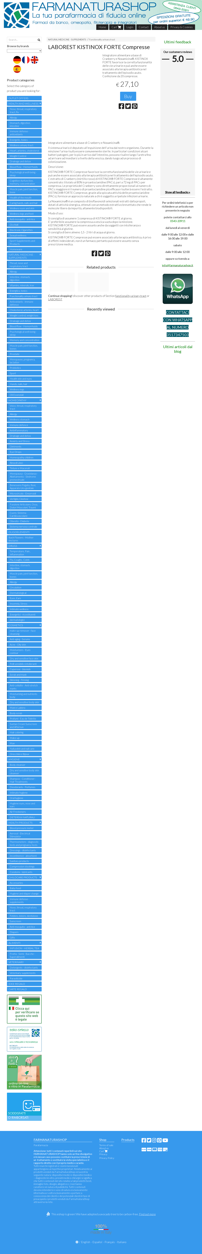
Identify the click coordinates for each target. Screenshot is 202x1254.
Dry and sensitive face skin (24, 658)
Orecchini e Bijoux (19, 753)
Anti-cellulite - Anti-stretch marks (24, 687)
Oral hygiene (16, 797)
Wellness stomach (19, 419)
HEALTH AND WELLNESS (24, 103)
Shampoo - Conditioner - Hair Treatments (23, 780)
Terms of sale (106, 1145)
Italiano (121, 1242)
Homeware (16, 249)
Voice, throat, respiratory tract (23, 407)
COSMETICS (16, 625)
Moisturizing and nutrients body (23, 695)
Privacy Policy (106, 1157)
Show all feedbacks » (177, 192)
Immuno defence (19, 424)
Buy (128, 96)
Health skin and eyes (21, 378)
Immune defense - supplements (19, 900)
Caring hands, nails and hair (24, 202)
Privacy (103, 1154)
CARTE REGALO (18, 989)
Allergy (13, 117)
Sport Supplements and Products (22, 242)
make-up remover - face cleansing (23, 632)
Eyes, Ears (15, 598)
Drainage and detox (20, 161)
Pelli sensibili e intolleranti (23, 663)
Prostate (14, 353)
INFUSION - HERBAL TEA (24, 948)
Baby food (15, 888)
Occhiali (14, 224)
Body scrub (16, 713)
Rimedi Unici (16, 462)
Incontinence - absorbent (23, 855)
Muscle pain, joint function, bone (24, 191)
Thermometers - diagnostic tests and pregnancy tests (24, 843)
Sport (13, 373)
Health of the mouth (20, 197)
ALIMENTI (15, 942)
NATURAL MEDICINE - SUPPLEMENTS (67, 39)
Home (102, 27)
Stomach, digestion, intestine (20, 124)
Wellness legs (17, 389)
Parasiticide (16, 978)
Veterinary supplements (23, 972)
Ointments (15, 446)
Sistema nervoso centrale (23, 526)
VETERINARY (16, 962)
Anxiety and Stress (20, 441)
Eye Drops (15, 451)
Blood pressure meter (22, 827)
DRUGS (13, 545)
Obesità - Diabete (19, 521)
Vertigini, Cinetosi (19, 498)
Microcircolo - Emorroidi (23, 493)
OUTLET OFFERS (18, 98)
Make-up (15, 737)
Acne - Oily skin (18, 644)
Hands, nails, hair (18, 383)
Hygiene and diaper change (24, 893)
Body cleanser (17, 764)
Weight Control (18, 155)
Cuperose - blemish (20, 669)
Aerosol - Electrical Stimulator (20, 835)
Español (97, 1242)
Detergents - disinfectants (24, 967)
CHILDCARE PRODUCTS (23, 877)
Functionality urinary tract (102, 39)
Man (12, 743)
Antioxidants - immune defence (21, 303)
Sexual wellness (18, 235)
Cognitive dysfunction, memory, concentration (22, 182)
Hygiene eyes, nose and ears (22, 805)
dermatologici (17, 619)
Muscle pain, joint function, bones (24, 347)
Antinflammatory (19, 430)
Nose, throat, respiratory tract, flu (23, 110)
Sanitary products (19, 861)
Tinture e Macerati (20, 468)
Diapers (14, 932)
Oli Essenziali (17, 394)
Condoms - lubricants (21, 871)
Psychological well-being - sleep (23, 174)
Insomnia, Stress (18, 603)
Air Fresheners (18, 811)
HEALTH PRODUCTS (21, 822)
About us (159, 27)
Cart (116, 27)
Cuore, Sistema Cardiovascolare (18, 514)
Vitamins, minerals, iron (22, 285)
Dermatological (18, 592)
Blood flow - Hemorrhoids (24, 166)
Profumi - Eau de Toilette (23, 718)
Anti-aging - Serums (20, 639)
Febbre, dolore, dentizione (24, 915)
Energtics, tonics (18, 290)
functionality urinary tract (130, 296)
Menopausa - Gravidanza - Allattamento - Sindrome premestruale (24, 476)
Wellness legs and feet (22, 213)
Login (129, 27)
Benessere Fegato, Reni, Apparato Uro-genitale (23, 487)
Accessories (16, 882)
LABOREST (55, 299)
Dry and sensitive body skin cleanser (24, 772)
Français (110, 1242)
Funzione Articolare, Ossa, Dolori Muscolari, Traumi (24, 506)
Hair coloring (16, 732)
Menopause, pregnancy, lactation (22, 361)
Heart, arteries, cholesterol (24, 150)
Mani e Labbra (17, 707)
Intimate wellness (19, 609)
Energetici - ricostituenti (22, 614)
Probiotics (15, 367)
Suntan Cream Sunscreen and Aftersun (23, 725)
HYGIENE (14, 759)
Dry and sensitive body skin (24, 702)
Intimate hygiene (19, 792)
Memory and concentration (24, 339)
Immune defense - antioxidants (19, 133)
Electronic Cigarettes (21, 229)
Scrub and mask (18, 674)
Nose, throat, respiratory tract (23, 909)
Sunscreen (15, 921)
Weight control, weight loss (24, 315)
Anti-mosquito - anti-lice (22, 219)
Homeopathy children (21, 457)
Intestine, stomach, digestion (20, 278)
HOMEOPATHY (17, 400)
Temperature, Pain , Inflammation (20, 553)
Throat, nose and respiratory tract (19, 264)
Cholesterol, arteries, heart (24, 309)
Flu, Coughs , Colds (20, 559)
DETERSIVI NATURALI (22, 817)
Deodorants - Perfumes (22, 786)
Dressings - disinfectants (23, 850)
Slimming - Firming (19, 679)
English (85, 1242)
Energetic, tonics (19, 139)
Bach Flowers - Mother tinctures (21, 539)
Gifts (12, 937)
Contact (144, 27)
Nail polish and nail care (22, 748)
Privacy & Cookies (181, 27)
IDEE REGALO (17, 983)
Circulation (15, 587)
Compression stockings (22, 866)
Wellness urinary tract (21, 145)
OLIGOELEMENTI (19, 532)
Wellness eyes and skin (22, 208)
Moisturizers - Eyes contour (20, 651)
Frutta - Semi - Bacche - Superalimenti (22, 955)
